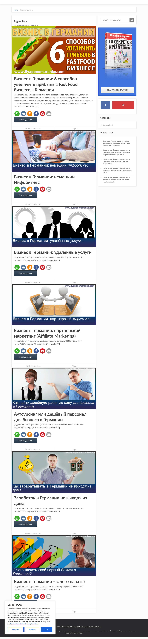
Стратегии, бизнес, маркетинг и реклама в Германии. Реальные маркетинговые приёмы (116, 153)
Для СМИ (90, 627)
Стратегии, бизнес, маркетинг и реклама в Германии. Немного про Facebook (116, 180)
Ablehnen (32, 629)
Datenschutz (61, 627)
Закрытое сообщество (124, 3)
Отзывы (100, 3)
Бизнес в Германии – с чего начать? (49, 582)
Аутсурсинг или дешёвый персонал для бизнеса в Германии (50, 417)
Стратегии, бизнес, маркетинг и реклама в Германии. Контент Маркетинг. (116, 162)
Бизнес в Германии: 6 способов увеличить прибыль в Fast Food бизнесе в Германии (46, 85)
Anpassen (15, 629)
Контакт (97, 627)
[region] (30, 617)
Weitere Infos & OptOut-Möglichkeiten (24, 624)
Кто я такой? (84, 3)
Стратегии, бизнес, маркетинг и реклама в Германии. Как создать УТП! (117, 171)
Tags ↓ (74, 130)
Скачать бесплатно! (117, 91)
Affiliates (69, 627)
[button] (17, 114)
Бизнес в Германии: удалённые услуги (53, 253)
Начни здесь (93, 3)
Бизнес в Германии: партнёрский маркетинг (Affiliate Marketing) (47, 334)
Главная (77, 3)
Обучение (114, 3)
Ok (47, 629)
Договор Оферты (80, 627)
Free (134, 3)
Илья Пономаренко (32, 130)
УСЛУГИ (106, 3)
